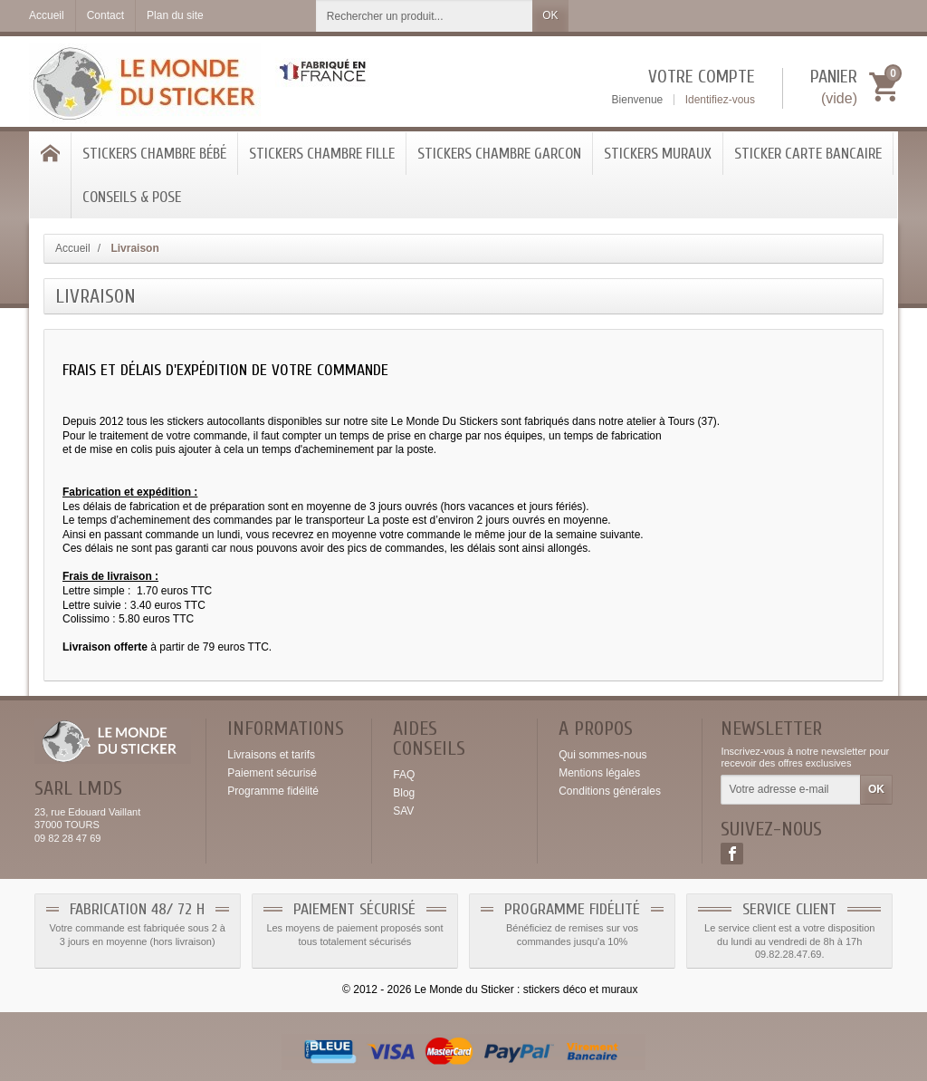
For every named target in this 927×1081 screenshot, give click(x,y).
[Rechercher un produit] (424, 16)
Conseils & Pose (131, 197)
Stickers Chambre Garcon (499, 153)
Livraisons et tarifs (271, 754)
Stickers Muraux (658, 153)
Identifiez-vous (720, 99)
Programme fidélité (273, 791)
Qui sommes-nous (602, 754)
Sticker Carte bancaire (808, 153)
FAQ (404, 774)
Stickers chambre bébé (154, 153)
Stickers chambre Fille (322, 153)
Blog (404, 793)
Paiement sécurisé (272, 773)
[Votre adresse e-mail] (791, 790)
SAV (403, 811)
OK (550, 15)
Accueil (73, 248)
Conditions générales (610, 791)
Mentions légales (599, 773)
